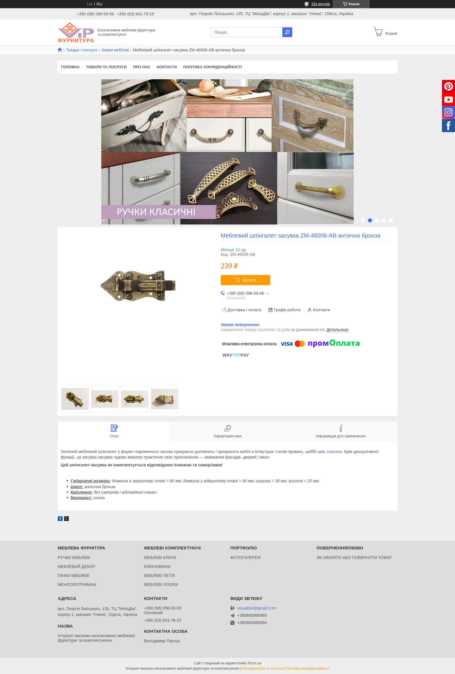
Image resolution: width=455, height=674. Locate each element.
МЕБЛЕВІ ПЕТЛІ (159, 575)
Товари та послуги (106, 67)
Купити (249, 280)
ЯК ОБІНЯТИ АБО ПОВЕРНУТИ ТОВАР (354, 557)
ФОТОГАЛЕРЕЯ (245, 557)
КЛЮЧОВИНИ (157, 566)
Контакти (167, 67)
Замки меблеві (115, 50)
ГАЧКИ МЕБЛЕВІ (73, 575)
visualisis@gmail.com (256, 608)
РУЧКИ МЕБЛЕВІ (74, 557)
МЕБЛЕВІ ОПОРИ (161, 584)
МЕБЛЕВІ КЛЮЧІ (160, 557)
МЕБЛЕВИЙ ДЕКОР (76, 566)
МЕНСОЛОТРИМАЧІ (77, 584)
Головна (70, 67)
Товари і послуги (81, 50)
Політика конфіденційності (212, 67)
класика (334, 451)
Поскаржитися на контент (263, 668)
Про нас (141, 67)
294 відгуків (320, 4)
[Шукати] (287, 32)
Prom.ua (254, 663)
